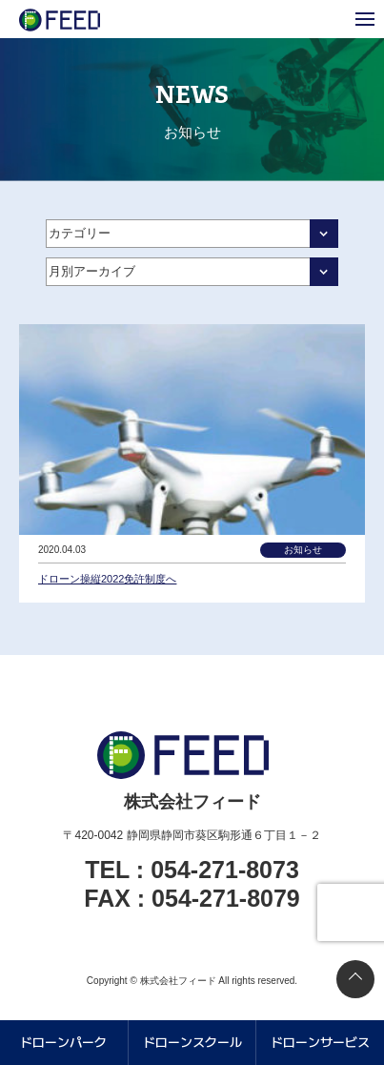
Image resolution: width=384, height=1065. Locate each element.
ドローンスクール (192, 1042)
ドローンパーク (63, 1042)
